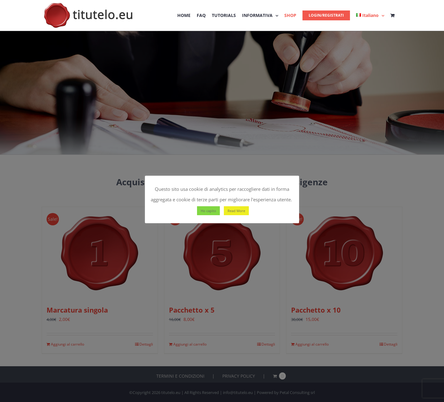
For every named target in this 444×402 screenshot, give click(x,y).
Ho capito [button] (208, 210)
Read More (236, 210)
